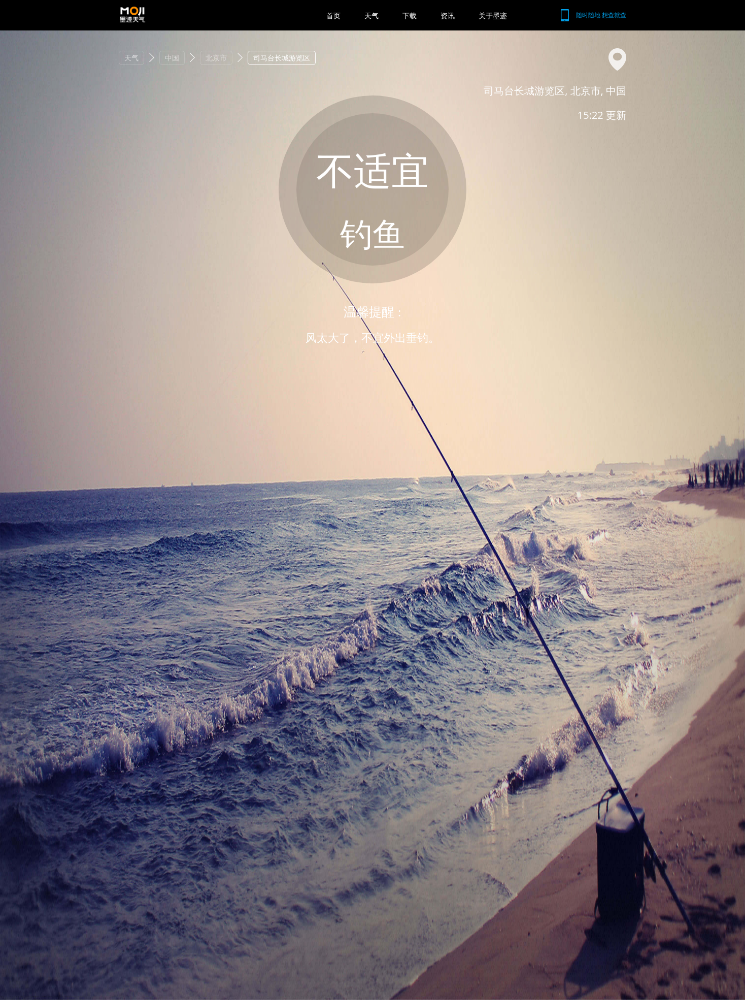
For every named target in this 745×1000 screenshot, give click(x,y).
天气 (371, 15)
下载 (409, 15)
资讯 (448, 15)
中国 (172, 57)
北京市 (216, 57)
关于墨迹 (493, 15)
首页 (333, 15)
